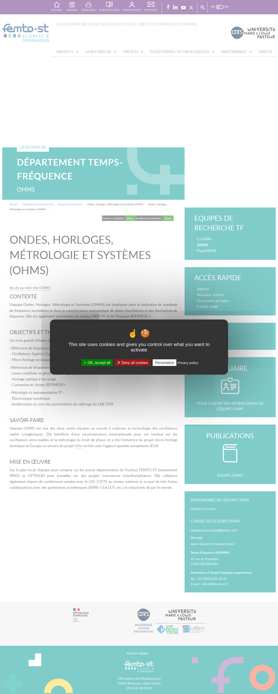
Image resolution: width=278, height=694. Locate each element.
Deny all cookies (132, 363)
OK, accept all (97, 363)
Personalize (164, 363)
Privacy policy (187, 363)
